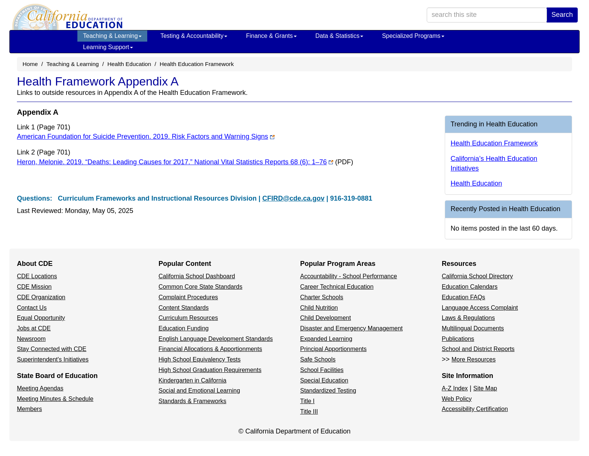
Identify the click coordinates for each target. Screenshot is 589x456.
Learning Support (108, 47)
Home (30, 64)
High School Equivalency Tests (200, 359)
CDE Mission (34, 287)
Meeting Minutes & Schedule (55, 399)
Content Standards (183, 307)
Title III (309, 411)
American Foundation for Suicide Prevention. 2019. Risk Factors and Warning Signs (146, 136)
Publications (458, 339)
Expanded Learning (326, 339)
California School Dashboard (197, 276)
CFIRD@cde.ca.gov (293, 198)
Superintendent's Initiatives (53, 359)
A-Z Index (455, 388)
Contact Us (32, 307)
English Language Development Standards (216, 339)
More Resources (473, 359)
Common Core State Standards (200, 287)
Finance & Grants (271, 36)
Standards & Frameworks (193, 401)
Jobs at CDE (34, 328)
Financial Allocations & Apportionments (210, 349)
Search (562, 14)
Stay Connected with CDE (51, 349)
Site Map (485, 388)
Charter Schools (321, 297)
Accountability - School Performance (348, 276)
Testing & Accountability (193, 36)
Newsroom (31, 339)
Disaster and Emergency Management (351, 328)
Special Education (324, 380)
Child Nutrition (319, 307)
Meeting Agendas (40, 388)
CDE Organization (41, 297)
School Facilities (322, 370)
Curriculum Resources (188, 318)
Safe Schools (317, 359)
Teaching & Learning (112, 36)
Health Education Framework (197, 64)
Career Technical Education (336, 287)
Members (29, 409)
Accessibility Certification (475, 409)
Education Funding (183, 328)
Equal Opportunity (41, 318)
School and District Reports (478, 349)
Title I (307, 401)
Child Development (325, 318)
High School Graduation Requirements (210, 370)
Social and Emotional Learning (199, 390)
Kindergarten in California (193, 380)
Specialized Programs (413, 36)
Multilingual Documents (473, 328)
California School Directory (477, 276)
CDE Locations (37, 276)
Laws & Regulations (468, 318)
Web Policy (457, 399)
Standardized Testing (328, 390)
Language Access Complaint (480, 307)
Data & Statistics (339, 36)
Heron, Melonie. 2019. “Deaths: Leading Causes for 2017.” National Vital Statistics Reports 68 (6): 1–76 (185, 162)
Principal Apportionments (333, 349)
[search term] (487, 15)
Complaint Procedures (188, 297)
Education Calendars (470, 287)
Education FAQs (463, 297)
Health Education (129, 64)
